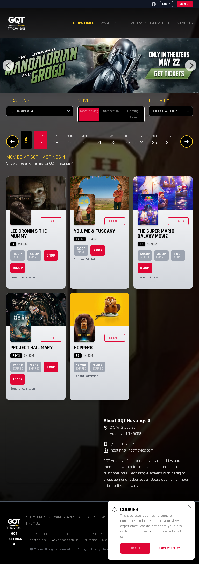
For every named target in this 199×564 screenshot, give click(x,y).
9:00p (97, 250)
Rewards (104, 23)
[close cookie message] (189, 506)
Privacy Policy (169, 548)
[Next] (190, 65)
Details (51, 221)
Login (166, 4)
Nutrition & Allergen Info (103, 540)
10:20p (18, 268)
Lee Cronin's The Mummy (28, 234)
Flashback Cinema (143, 23)
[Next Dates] (186, 141)
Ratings (82, 549)
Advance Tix (110, 111)
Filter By (159, 100)
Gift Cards (86, 517)
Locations (18, 100)
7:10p (51, 255)
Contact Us (64, 534)
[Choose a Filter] (171, 111)
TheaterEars (37, 540)
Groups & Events (177, 23)
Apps (71, 517)
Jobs (46, 534)
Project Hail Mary (31, 347)
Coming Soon (133, 114)
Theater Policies (91, 534)
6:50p (50, 367)
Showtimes (83, 23)
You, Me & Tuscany (94, 231)
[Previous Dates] (12, 141)
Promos (33, 523)
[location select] (39, 111)
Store (120, 23)
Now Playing (89, 111)
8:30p (144, 268)
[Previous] (8, 65)
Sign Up (184, 4)
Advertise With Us (65, 540)
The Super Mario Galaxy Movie (156, 234)
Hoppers (83, 347)
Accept (135, 548)
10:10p (18, 379)
